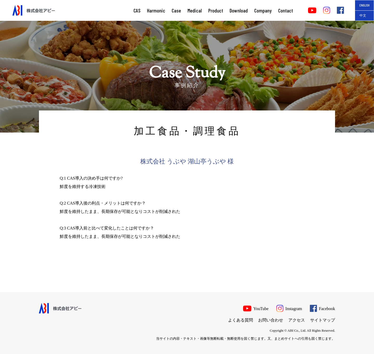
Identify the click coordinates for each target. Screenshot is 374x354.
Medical (195, 10)
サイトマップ (322, 320)
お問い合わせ (270, 320)
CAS (137, 10)
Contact (285, 10)
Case (176, 10)
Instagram (289, 308)
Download (239, 10)
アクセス (296, 320)
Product (215, 10)
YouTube (256, 308)
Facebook (322, 308)
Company (263, 10)
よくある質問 (240, 320)
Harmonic (156, 10)
